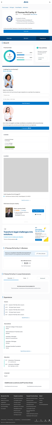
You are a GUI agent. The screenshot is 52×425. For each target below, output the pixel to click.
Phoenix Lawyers (17, 410)
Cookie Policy (17, 419)
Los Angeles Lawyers (18, 400)
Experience (43, 38)
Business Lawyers (29, 400)
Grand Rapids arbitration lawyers (11, 386)
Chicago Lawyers (17, 402)
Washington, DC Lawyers (19, 406)
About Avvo (41, 398)
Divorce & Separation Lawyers (30, 411)
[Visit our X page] (41, 420)
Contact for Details (41, 58)
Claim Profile (26, 31)
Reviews (26, 38)
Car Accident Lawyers (30, 408)
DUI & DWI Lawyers (30, 404)
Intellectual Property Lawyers (32, 413)
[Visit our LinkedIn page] (45, 420)
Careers (40, 400)
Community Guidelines (26, 419)
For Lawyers (3, 408)
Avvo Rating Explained (43, 404)
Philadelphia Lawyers (18, 408)
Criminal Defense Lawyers (31, 402)
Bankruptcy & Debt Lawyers (32, 398)
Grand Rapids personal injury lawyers (34, 386)
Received (11, 278)
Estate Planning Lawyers (31, 406)
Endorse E (42, 278)
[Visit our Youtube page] (49, 420)
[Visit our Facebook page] (37, 420)
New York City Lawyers (18, 398)
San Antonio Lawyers (18, 412)
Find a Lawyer (3, 398)
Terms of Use (3, 419)
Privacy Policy (10, 419)
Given (25, 278)
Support (41, 402)
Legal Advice (3, 402)
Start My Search (26, 103)
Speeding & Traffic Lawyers (31, 415)
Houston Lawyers (17, 404)
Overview (9, 38)
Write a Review (35, 14)
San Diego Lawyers (17, 414)
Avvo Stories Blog (4, 406)
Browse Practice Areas (5, 404)
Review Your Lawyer (5, 400)
